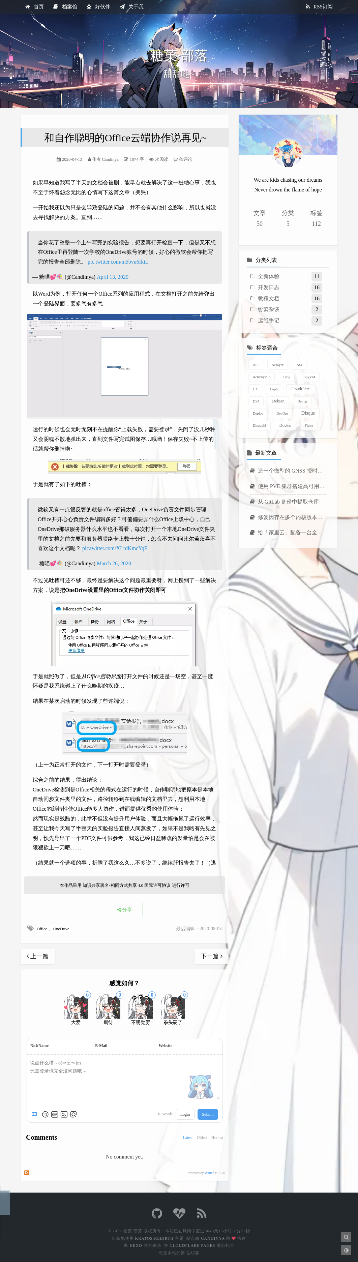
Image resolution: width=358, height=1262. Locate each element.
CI (255, 389)
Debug (302, 401)
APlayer (278, 365)
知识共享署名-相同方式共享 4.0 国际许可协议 (127, 885)
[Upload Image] (64, 1114)
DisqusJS (259, 425)
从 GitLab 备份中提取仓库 (284, 502)
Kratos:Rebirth (154, 1238)
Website (165, 1045)
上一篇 (38, 956)
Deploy (258, 413)
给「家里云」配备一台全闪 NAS (288, 532)
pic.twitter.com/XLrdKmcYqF (114, 548)
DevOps (282, 413)
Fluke (309, 425)
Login (185, 1114)
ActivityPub (261, 377)
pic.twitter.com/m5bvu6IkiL (118, 262)
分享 (124, 909)
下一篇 (211, 956)
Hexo (135, 1245)
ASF (299, 365)
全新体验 (268, 276)
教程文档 (268, 298)
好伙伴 (98, 6)
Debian (278, 401)
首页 (34, 6)
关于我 (132, 6)
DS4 (256, 401)
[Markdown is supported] (36, 1114)
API (256, 365)
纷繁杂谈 (268, 309)
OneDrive (61, 929)
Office (42, 929)
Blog (286, 377)
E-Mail (101, 1045)
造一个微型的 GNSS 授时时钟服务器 (288, 471)
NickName (39, 1045)
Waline (209, 1173)
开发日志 (268, 287)
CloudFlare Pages (192, 1245)
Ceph (274, 389)
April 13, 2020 (112, 277)
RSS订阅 (319, 6)
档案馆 (65, 6)
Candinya (213, 1238)
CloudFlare (300, 389)
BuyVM (309, 377)
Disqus (308, 413)
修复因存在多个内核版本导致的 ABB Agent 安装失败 (288, 517)
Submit (208, 1114)
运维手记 (268, 320)
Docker (285, 425)
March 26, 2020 (114, 563)
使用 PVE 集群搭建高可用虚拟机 (288, 486)
